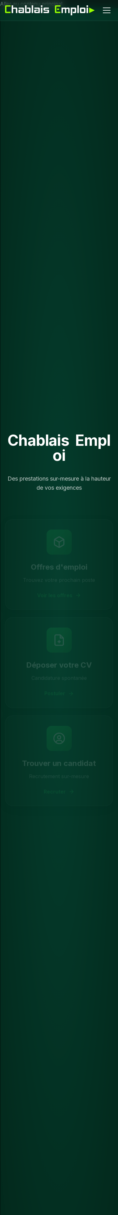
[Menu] (106, 10)
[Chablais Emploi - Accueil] (50, 10)
